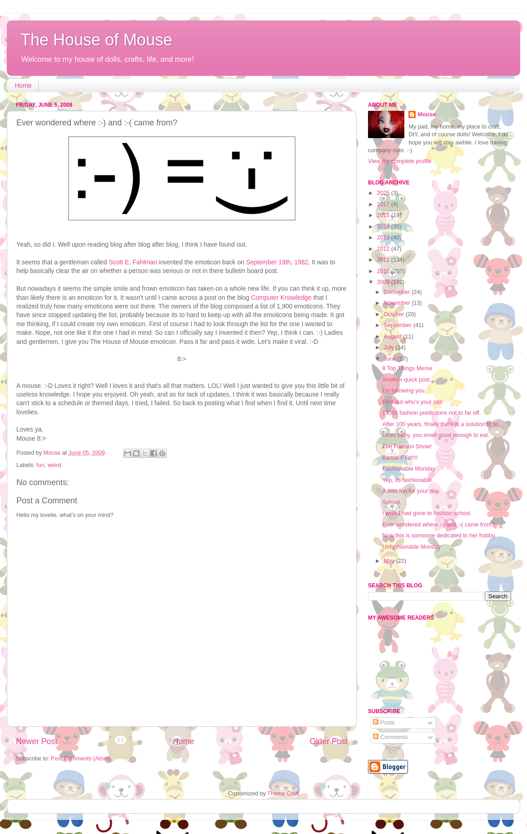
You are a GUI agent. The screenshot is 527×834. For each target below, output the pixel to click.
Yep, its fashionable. (407, 480)
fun (40, 465)
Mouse (427, 114)
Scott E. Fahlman (133, 262)
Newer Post (36, 741)
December (398, 292)
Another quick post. (406, 380)
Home (23, 85)
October (395, 314)
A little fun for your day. (411, 491)
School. (391, 502)
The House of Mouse (96, 39)
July (390, 347)
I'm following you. (404, 390)
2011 (384, 260)
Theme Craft (283, 793)
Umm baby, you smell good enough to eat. (435, 435)
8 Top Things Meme (407, 368)
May (390, 561)
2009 (384, 282)
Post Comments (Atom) (80, 758)
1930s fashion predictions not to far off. (431, 413)
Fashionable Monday (408, 469)
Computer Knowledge (281, 297)
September (398, 325)
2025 (384, 193)
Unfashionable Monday (411, 547)
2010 (384, 271)
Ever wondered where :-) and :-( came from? (438, 524)
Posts (383, 723)
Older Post (329, 741)
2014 (384, 226)
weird (54, 465)
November (398, 303)
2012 (384, 249)
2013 (384, 237)
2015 (384, 215)
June (391, 359)
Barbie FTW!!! (400, 458)
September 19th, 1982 (277, 262)
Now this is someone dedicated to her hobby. (439, 535)
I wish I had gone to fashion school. (427, 513)
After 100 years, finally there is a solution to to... (442, 424)
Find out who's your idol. (412, 402)
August (393, 336)
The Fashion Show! (407, 446)
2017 (384, 204)
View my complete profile (400, 161)
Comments (390, 737)
